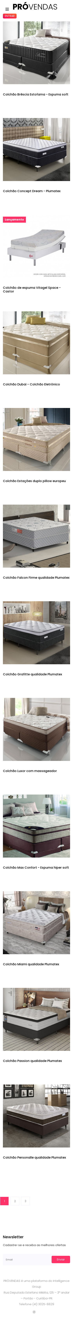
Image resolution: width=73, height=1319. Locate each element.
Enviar (61, 1259)
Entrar (10, 16)
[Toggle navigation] (7, 9)
